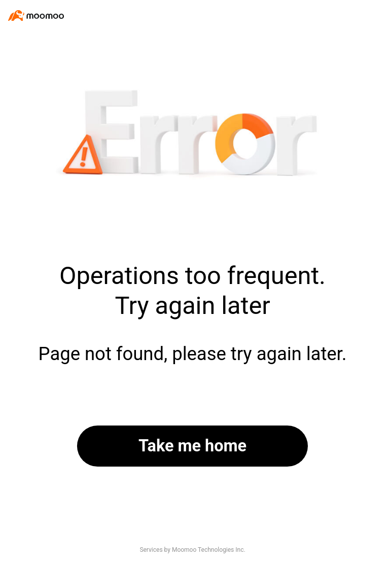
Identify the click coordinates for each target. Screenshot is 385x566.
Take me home (192, 445)
